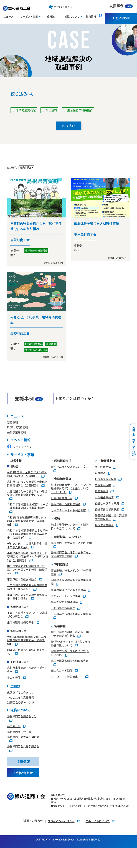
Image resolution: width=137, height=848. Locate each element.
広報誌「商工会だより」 (22, 688)
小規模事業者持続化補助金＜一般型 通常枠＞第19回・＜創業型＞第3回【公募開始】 (27, 552)
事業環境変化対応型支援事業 (68, 585)
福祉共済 (100, 468)
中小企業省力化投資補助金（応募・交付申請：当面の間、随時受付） (27, 565)
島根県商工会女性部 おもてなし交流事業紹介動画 (71, 550)
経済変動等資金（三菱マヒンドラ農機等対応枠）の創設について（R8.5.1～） (71, 484)
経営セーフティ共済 (107, 499)
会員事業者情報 (16, 428)
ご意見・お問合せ (32, 817)
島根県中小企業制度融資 (65, 500)
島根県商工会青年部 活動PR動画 (71, 538)
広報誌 (51, 16)
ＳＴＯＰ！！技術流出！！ (67, 672)
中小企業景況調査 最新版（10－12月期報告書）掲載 (71, 629)
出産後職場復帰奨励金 (20, 618)
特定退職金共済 (104, 521)
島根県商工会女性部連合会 (23, 742)
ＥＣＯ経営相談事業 (63, 604)
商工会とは (14, 722)
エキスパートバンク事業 (65, 591)
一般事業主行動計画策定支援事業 (71, 609)
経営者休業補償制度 (107, 505)
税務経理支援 (62, 456)
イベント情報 (20, 435)
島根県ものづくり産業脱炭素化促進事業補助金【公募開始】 (27, 479)
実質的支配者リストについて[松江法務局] (70, 649)
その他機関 (14, 673)
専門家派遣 (61, 560)
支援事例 (121, 5)
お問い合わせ (121, 18)
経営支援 (16, 456)
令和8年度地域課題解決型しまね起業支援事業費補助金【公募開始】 (26, 516)
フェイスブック (19, 443)
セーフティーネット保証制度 (68, 506)
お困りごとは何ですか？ (75, 394)
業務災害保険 (103, 481)
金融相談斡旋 (62, 474)
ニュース (8, 16)
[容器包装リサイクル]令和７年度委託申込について (70, 639)
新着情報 (12, 418)
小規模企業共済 (104, 493)
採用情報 (91, 16)
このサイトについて (98, 817)
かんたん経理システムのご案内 (69, 462)
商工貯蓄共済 (103, 462)
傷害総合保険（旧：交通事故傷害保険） (111, 513)
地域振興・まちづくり (68, 532)
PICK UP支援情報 (17, 423)
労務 (57, 514)
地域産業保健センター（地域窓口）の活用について (69, 522)
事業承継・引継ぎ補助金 (22, 575)
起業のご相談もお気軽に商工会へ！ (26, 647)
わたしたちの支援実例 (20, 693)
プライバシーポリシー (61, 817)
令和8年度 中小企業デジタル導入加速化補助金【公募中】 (27, 469)
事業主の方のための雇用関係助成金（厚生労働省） (27, 592)
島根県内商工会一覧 (19, 728)
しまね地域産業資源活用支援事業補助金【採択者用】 (27, 583)
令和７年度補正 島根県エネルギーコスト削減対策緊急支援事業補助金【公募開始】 (27, 529)
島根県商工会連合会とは (22, 712)
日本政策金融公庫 (61, 494)
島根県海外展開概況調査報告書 (69, 656)
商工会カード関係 (61, 666)
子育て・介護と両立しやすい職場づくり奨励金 (27, 610)
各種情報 (60, 621)
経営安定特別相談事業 (64, 597)
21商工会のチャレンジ (20, 698)
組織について (20, 706)
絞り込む (68, 125)
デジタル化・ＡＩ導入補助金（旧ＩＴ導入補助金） (27, 541)
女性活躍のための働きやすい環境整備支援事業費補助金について (27, 488)
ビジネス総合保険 (105, 475)
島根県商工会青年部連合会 (23, 733)
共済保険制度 (106, 456)
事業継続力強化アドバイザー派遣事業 (71, 568)
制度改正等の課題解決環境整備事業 (71, 577)
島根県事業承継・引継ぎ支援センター (27, 665)
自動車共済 (101, 487)
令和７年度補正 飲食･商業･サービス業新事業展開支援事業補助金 (27, 501)
